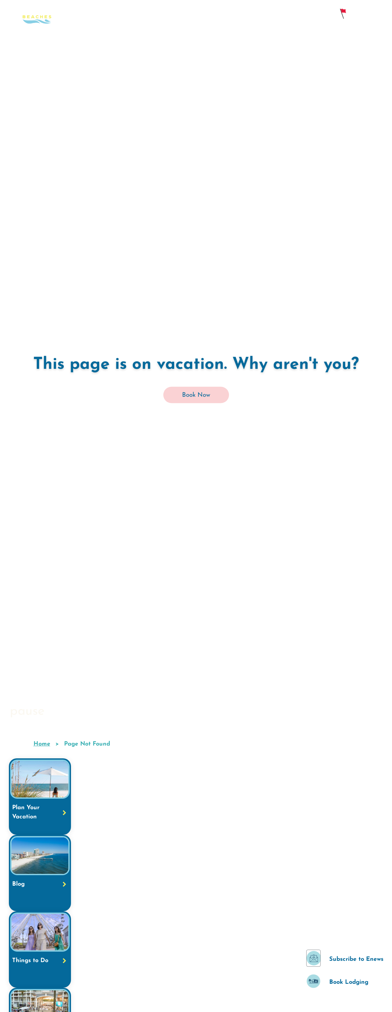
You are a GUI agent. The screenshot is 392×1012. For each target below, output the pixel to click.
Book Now (196, 395)
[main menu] (380, 13)
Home (42, 744)
